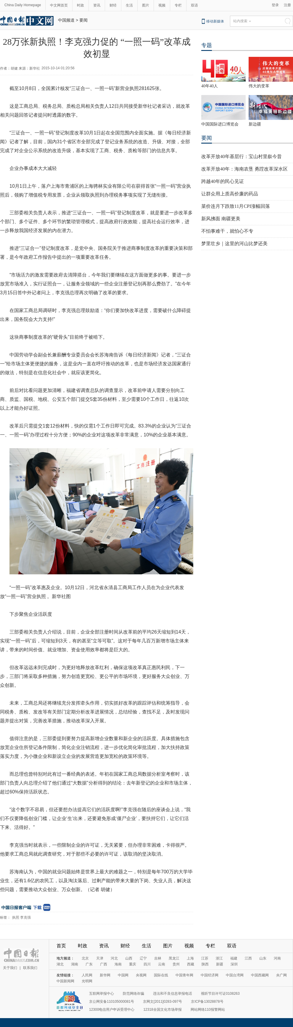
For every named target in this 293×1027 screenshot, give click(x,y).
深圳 (234, 964)
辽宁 (143, 958)
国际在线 (161, 975)
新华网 (105, 975)
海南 (118, 964)
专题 (206, 45)
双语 (194, 5)
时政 (80, 5)
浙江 (219, 958)
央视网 (141, 975)
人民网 (87, 975)
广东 (89, 964)
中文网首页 (59, 5)
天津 (99, 958)
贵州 (176, 964)
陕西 (205, 964)
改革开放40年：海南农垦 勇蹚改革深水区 (244, 168)
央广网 (281, 975)
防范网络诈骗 (133, 993)
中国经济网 (209, 975)
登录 (275, 5)
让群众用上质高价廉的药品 (229, 193)
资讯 (96, 5)
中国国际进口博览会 (220, 124)
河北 (114, 958)
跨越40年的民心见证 (222, 181)
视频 (161, 5)
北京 (85, 958)
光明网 (87, 981)
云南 (161, 964)
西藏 (190, 964)
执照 (15, 917)
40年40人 (209, 86)
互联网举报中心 (101, 993)
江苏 (204, 958)
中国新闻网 (65, 981)
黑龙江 (174, 958)
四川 (147, 964)
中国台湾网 (235, 975)
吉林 (157, 958)
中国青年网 (184, 975)
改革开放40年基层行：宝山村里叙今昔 (241, 156)
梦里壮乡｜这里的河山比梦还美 (234, 243)
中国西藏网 (260, 975)
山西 (128, 958)
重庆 (132, 964)
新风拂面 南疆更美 (220, 218)
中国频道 (66, 20)
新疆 (219, 964)
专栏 (178, 5)
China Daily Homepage (22, 5)
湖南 (74, 964)
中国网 (123, 975)
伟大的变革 (259, 86)
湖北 (60, 964)
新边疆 (255, 124)
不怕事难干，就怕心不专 (227, 231)
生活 (129, 5)
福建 (233, 958)
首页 (61, 945)
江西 (248, 958)
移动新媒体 (215, 21)
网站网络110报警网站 (208, 1009)
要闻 (83, 20)
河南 (277, 958)
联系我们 (30, 968)
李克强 (25, 917)
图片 (145, 5)
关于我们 (10, 968)
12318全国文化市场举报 (162, 1009)
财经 (113, 5)
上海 (190, 958)
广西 (103, 964)
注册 (287, 5)
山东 (262, 958)
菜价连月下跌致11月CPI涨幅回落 (235, 206)
